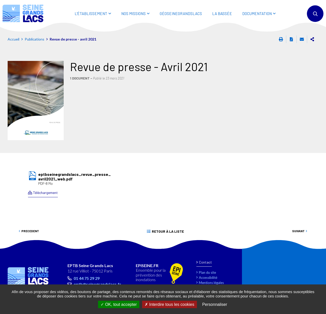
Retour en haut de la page (310, 246)
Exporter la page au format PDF (291, 39)
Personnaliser (214, 304)
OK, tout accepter (119, 304)
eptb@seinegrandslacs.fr (97, 284)
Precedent (30, 231)
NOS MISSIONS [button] (133, 13)
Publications (34, 39)
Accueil (13, 39)
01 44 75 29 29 (87, 278)
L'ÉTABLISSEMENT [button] (91, 13)
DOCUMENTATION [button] (257, 13)
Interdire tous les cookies (169, 304)
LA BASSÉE (222, 13)
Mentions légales (211, 283)
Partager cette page (312, 39)
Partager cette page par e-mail (302, 39)
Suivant (298, 231)
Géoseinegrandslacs (181, 13)
